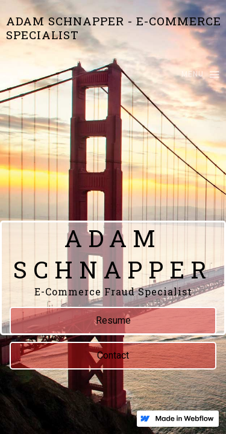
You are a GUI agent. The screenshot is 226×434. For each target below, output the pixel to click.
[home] (113, 27)
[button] (195, 75)
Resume (113, 320)
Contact (113, 355)
